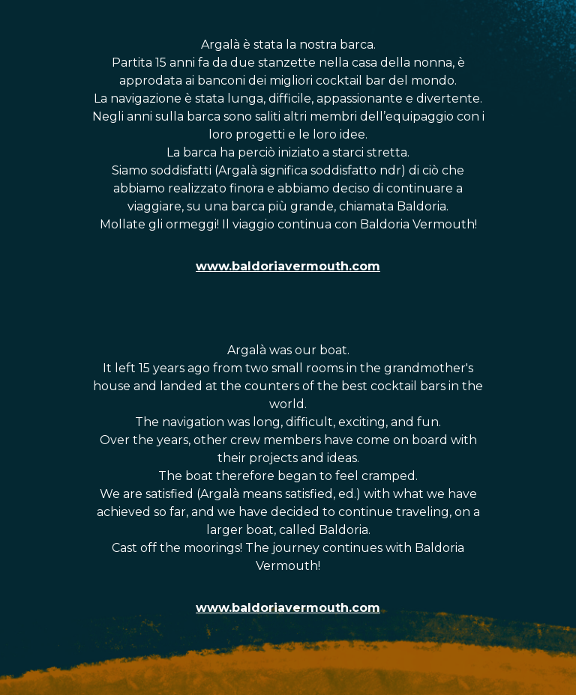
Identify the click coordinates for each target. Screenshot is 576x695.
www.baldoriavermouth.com (288, 266)
